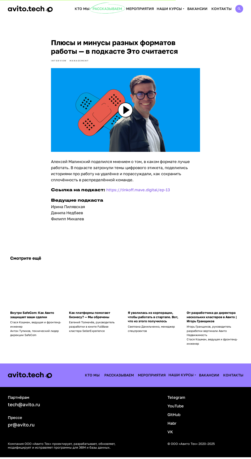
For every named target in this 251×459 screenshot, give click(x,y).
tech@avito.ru (24, 406)
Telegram (176, 399)
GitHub (173, 416)
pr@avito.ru (21, 426)
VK (170, 433)
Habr (171, 425)
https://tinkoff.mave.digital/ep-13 (138, 190)
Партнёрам (18, 399)
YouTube (175, 407)
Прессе (15, 419)
